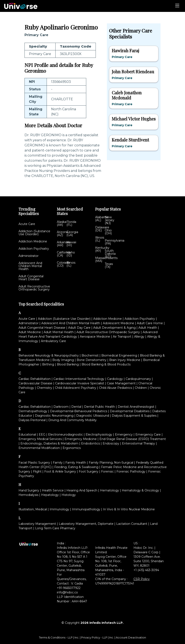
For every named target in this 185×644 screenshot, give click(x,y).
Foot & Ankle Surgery (60, 471)
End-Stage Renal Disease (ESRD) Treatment (132, 439)
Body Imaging (63, 360)
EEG (42, 434)
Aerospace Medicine (95, 336)
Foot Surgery (88, 471)
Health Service (53, 490)
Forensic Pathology (130, 471)
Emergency (124, 434)
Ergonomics (72, 448)
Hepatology (50, 495)
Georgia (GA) (72, 233)
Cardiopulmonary (138, 379)
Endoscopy (111, 443)
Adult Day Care (79, 328)
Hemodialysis (28, 495)
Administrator (29, 255)
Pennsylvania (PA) (114, 242)
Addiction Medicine (33, 241)
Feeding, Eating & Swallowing (76, 467)
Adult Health (147, 328)
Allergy (139, 336)
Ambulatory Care (53, 341)
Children (141, 388)
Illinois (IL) (70, 264)
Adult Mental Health (59, 332)
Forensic (107, 471)
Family (58, 462)
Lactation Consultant (131, 524)
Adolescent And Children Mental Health (30, 266)
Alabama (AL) (101, 219)
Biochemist (90, 355)
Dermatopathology (33, 411)
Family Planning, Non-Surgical (111, 462)
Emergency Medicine (81, 439)
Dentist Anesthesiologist (136, 407)
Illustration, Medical (33, 509)
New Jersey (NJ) (109, 220)
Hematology (109, 490)
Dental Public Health (99, 407)
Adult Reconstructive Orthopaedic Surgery (34, 288)
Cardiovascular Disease (35, 383)
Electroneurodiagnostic (65, 434)
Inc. (77, 637)
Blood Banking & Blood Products (106, 364)
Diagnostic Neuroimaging (54, 416)
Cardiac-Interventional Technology (78, 379)
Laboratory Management (37, 524)
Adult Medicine (30, 332)
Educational (27, 434)
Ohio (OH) (108, 232)
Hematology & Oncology (140, 490)
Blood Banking (68, 364)
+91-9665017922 (68, 588)
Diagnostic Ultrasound (92, 416)
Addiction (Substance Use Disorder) (34, 233)
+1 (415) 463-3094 (146, 570)
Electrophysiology (99, 434)
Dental (76, 407)
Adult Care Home (150, 323)
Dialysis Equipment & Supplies (134, 416)
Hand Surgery (29, 490)
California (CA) (63, 254)
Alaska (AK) (61, 223)
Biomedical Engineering (119, 355)
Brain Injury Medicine (124, 360)
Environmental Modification (39, 448)
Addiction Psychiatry (34, 248)
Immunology (59, 509)
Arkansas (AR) (63, 244)
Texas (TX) (109, 265)
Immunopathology (86, 509)
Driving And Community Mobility (72, 420)
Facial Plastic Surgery (34, 462)
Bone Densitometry (91, 360)
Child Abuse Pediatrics (115, 388)
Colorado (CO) (63, 264)
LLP (70, 637)
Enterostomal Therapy (138, 443)
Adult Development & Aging (114, 328)
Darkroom (61, 407)
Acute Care (27, 223)
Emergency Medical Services (40, 439)
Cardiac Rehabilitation (35, 379)
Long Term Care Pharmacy (55, 528)
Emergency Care (148, 434)
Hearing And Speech (81, 490)
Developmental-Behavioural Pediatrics (78, 411)
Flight (37, 471)
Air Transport (122, 336)
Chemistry (44, 388)
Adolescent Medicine (118, 323)
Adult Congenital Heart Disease (31, 278)
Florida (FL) (71, 223)
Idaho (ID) (70, 254)
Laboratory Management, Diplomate (86, 524)
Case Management (121, 383)
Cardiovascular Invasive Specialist (79, 383)
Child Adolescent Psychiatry (75, 388)
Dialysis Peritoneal (32, 420)
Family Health (75, 462)
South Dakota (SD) (110, 253)
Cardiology (115, 379)
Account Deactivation (131, 637)
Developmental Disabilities (129, 411)
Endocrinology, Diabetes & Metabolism (49, 443)
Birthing (48, 364)
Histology (69, 495)
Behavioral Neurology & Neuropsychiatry (49, 355)
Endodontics (90, 443)
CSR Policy (141, 579)
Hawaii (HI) (71, 244)
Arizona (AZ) (62, 233)
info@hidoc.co (67, 592)
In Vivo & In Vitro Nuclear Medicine (129, 509)
